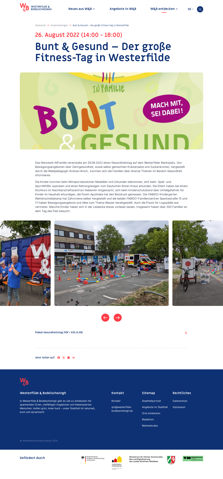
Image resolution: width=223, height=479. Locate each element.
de (191, 9)
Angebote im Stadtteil (155, 407)
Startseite (40, 25)
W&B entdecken (164, 9)
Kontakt (116, 400)
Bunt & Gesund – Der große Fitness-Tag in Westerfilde (101, 25)
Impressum (179, 407)
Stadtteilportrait (151, 400)
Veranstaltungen (59, 25)
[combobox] (200, 9)
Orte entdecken (151, 413)
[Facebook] (58, 357)
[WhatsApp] (68, 357)
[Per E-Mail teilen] (73, 357)
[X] (63, 357)
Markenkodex (150, 425)
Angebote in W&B (123, 9)
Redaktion (148, 419)
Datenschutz (180, 400)
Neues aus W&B (81, 9)
